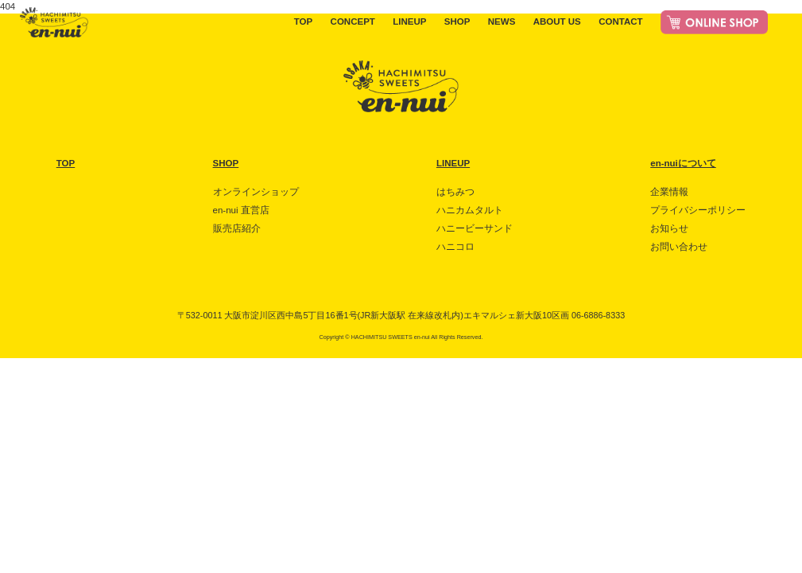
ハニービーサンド (474, 228)
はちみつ (455, 192)
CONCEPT (353, 21)
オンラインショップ (256, 192)
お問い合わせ (678, 246)
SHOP (457, 21)
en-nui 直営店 (241, 210)
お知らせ (669, 228)
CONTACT (620, 21)
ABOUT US (557, 21)
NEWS (502, 21)
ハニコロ (455, 246)
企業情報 (669, 192)
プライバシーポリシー (698, 210)
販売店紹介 (237, 228)
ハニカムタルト (469, 210)
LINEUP (409, 21)
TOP (303, 21)
